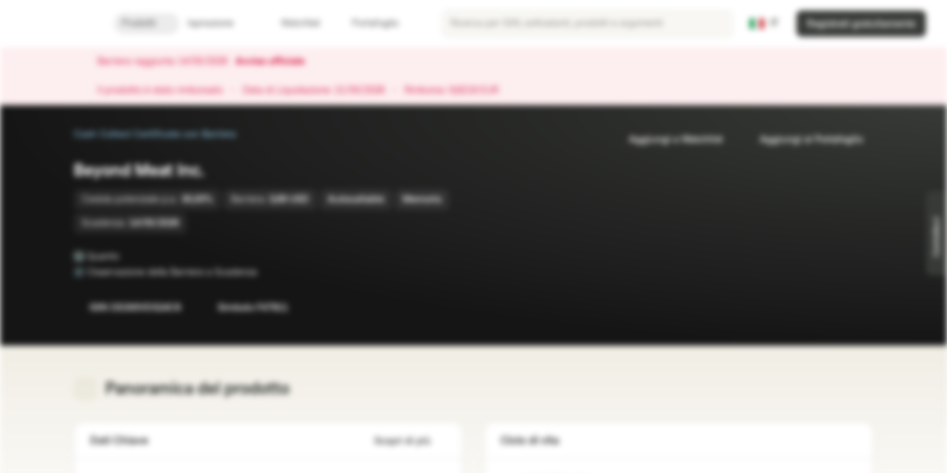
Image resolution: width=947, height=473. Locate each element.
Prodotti (147, 23)
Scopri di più (410, 441)
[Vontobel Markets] (57, 23)
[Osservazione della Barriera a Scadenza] (266, 272)
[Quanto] (128, 256)
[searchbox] (587, 24)
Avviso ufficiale (276, 61)
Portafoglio (367, 23)
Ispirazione (218, 23)
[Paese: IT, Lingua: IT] (764, 24)
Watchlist (292, 23)
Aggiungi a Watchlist (668, 139)
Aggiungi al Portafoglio (803, 139)
